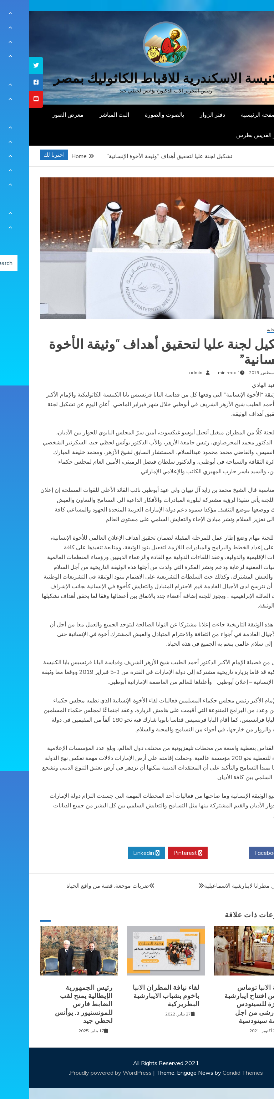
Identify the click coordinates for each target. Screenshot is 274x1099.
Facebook (240, 853)
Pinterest (158, 853)
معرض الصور (39, 114)
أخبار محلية (248, 330)
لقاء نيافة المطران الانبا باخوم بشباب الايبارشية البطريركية (137, 996)
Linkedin (117, 853)
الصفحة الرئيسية (231, 114)
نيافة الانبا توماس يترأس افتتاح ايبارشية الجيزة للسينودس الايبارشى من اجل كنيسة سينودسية (227, 1004)
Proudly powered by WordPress (82, 1072)
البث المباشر (85, 114)
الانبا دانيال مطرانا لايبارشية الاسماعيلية (221, 885)
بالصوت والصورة (135, 114)
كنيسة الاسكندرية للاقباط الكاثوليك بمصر (137, 78)
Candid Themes (214, 1072)
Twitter (199, 853)
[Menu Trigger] (250, 15)
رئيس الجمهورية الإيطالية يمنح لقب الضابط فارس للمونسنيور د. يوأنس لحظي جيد (55, 1004)
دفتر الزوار (183, 114)
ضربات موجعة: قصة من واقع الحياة (78, 885)
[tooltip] (7, 65)
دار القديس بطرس (229, 134)
